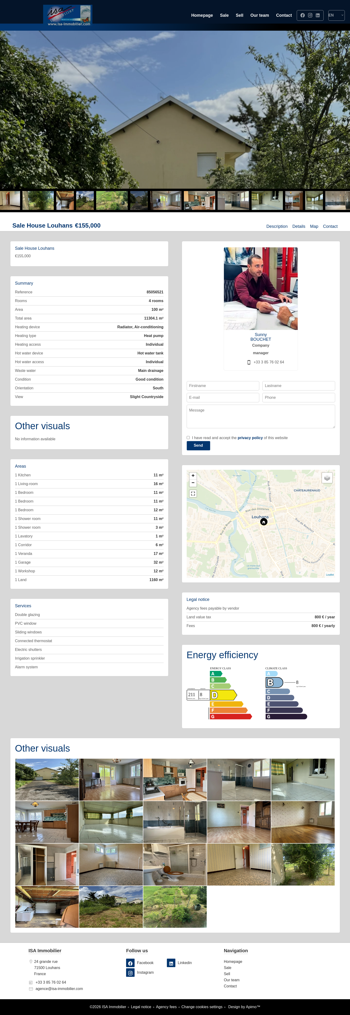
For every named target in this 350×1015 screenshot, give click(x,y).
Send (198, 445)
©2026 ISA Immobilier (108, 1007)
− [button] (192, 483)
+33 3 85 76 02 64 (269, 362)
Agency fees (166, 1007)
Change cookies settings (201, 1007)
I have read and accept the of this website (240, 438)
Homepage (67, 15)
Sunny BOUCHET (260, 337)
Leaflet (330, 574)
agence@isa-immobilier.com (59, 989)
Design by (243, 1007)
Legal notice (141, 1007)
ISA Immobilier (45, 950)
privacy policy (250, 438)
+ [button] (192, 476)
